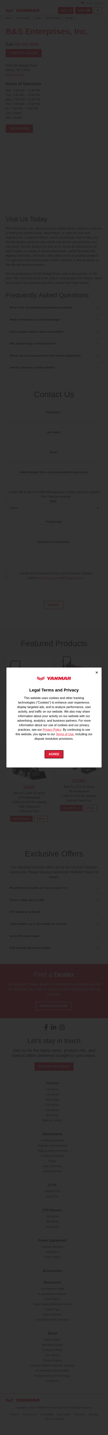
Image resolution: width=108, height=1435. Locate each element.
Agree (54, 754)
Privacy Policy (52, 729)
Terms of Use (65, 734)
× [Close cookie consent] (96, 672)
